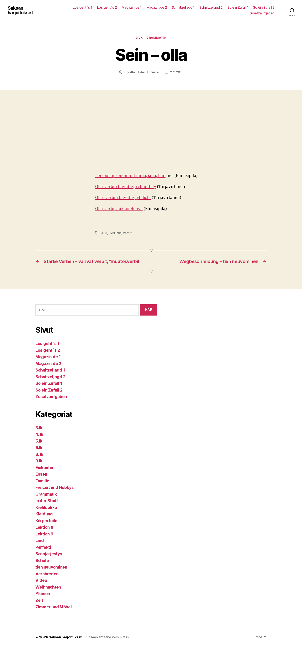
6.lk (38, 447)
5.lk (38, 441)
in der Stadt (46, 500)
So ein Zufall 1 (237, 7)
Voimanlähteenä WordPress (107, 637)
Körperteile (46, 520)
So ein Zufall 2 (263, 7)
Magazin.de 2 (157, 7)
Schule (42, 560)
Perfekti (43, 547)
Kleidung (44, 514)
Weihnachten (48, 587)
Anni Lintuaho (149, 72)
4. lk (39, 434)
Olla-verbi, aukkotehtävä (119, 208)
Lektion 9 (44, 534)
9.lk (38, 460)
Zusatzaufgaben (261, 13)
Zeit (39, 600)
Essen (41, 474)
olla (119, 233)
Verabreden (46, 573)
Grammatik (156, 37)
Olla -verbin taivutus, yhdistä (123, 197)
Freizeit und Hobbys (54, 487)
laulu (104, 233)
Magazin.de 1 (132, 7)
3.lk (139, 37)
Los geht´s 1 (82, 7)
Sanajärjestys (48, 553)
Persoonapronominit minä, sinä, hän (130, 175)
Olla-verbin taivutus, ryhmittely (125, 186)
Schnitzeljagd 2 (211, 7)
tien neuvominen (51, 567)
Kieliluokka (46, 507)
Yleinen (42, 593)
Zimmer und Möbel (53, 607)
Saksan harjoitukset (20, 10)
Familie (42, 480)
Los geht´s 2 (107, 7)
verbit (127, 233)
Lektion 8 (44, 527)
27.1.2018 (176, 72)
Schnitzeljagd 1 (183, 7)
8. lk (39, 454)
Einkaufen (45, 467)
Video (41, 580)
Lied (112, 233)
